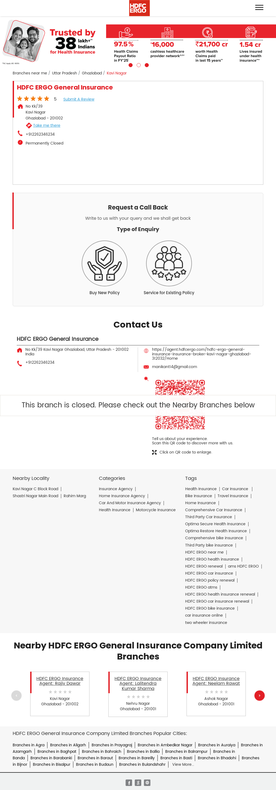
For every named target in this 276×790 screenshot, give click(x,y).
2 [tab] (138, 64)
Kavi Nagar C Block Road (35, 489)
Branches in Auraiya (216, 745)
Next (259, 696)
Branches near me (30, 73)
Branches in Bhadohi (217, 758)
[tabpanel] (138, 42)
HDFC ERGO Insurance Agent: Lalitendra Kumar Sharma (138, 683)
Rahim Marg (75, 496)
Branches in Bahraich (101, 751)
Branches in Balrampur (186, 751)
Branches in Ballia (143, 751)
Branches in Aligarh (68, 745)
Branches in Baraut (95, 758)
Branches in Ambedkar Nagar (165, 745)
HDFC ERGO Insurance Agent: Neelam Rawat (216, 681)
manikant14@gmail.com (174, 367)
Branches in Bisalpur (51, 764)
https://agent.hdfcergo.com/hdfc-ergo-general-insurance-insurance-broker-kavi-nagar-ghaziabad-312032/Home (201, 353)
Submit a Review (78, 99)
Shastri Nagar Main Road (35, 496)
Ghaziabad (92, 73)
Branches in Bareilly (137, 758)
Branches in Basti (176, 758)
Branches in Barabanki (51, 758)
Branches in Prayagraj (112, 745)
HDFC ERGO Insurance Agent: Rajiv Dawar (59, 681)
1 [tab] (130, 64)
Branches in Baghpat (56, 751)
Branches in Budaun (94, 764)
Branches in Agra (28, 745)
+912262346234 (40, 135)
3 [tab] (146, 64)
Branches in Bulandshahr (142, 764)
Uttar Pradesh (64, 73)
